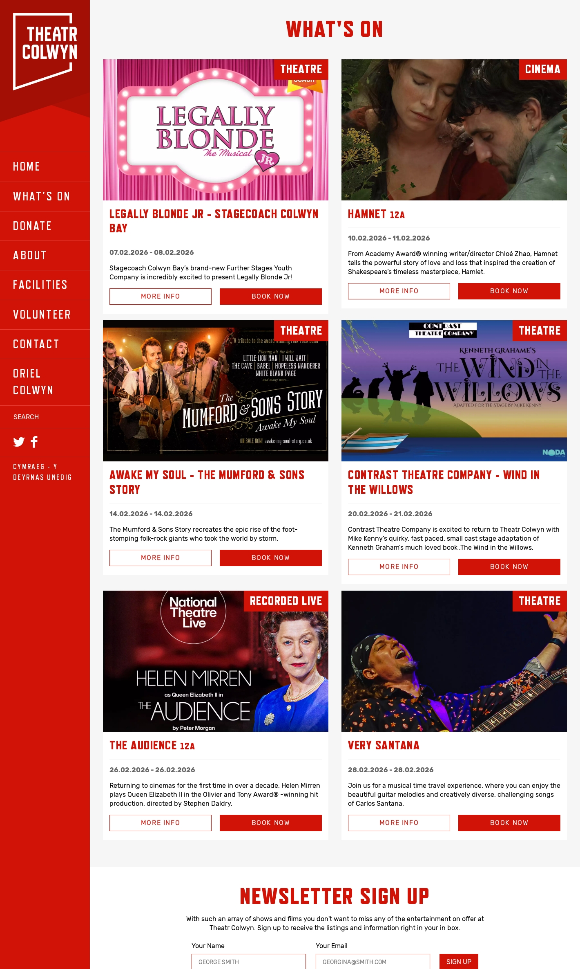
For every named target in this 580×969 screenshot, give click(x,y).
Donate (33, 226)
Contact (36, 344)
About (30, 255)
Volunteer (42, 314)
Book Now (271, 296)
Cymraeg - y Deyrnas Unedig (42, 472)
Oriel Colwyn (33, 381)
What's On (42, 196)
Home (27, 166)
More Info (144, 296)
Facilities (41, 285)
